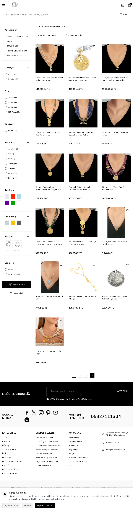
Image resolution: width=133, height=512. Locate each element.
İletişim (72, 456)
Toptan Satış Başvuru (78, 463)
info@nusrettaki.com (115, 452)
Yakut (10, 168)
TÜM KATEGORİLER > (16, 36)
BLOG (71, 467)
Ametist (11, 149)
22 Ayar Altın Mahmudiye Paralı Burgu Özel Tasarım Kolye (115, 79)
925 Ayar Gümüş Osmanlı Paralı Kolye (49, 297)
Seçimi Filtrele (16, 284)
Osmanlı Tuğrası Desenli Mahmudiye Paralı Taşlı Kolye (48, 188)
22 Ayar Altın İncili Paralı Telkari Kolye (49, 352)
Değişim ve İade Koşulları (47, 463)
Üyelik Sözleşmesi (44, 456)
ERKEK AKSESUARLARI (12, 463)
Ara (124, 14)
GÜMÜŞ (12, 46)
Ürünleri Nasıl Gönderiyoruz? (48, 448)
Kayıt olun (122, 391)
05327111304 (106, 417)
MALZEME (6, 460)
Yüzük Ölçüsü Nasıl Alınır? (47, 444)
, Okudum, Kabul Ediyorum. (69, 399)
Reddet (27, 505)
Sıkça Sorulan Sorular (78, 460)
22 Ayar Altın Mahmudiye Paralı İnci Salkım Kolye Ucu (82, 79)
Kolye (11, 269)
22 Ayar (12, 102)
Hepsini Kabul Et (45, 505)
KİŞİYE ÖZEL (7, 467)
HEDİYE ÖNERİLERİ (17, 51)
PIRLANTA (6, 444)
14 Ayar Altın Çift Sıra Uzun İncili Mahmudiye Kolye (49, 79)
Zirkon (11, 173)
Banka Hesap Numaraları (47, 452)
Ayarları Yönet (11, 505)
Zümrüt (11, 178)
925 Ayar (12, 112)
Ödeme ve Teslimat (44, 440)
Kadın (11, 130)
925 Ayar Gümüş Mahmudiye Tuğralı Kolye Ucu (114, 297)
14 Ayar (11, 97)
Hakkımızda (74, 440)
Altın (10, 74)
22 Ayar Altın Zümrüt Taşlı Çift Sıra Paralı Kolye (48, 133)
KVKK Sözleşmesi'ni (59, 399)
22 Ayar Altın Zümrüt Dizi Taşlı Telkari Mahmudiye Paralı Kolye (49, 243)
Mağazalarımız (75, 444)
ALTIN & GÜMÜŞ (9, 452)
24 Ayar (11, 107)
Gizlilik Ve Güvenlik (44, 467)
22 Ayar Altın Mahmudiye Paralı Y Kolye (82, 297)
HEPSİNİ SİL (17, 293)
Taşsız (11, 163)
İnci (9, 154)
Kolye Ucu (12, 274)
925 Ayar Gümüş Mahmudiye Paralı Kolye (114, 243)
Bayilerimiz (73, 452)
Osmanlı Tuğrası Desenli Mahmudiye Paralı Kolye (79, 188)
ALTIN (11, 41)
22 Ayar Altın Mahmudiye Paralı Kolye (115, 133)
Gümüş (11, 79)
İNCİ (4, 456)
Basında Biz (74, 448)
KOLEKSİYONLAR (16, 56)
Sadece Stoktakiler (74, 35)
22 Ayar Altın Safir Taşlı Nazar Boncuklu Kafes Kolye (82, 133)
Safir (10, 158)
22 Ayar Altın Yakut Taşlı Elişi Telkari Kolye (114, 188)
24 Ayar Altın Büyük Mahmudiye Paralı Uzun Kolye (82, 243)
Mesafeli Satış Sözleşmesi (47, 460)
